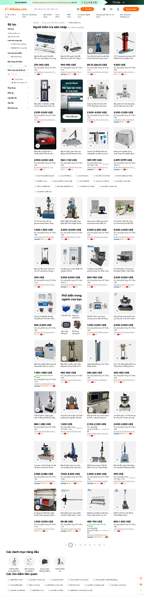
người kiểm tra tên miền (53, 585)
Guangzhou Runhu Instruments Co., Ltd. (98, 120)
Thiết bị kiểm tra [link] (75, 23)
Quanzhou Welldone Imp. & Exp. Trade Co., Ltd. (98, 535)
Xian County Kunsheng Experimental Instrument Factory (98, 72)
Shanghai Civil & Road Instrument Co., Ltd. (125, 380)
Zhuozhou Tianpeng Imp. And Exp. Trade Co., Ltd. (72, 167)
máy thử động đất (15, 585)
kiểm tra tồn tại (33, 585)
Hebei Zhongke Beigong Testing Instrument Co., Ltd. (72, 481)
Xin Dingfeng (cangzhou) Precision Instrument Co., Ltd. (45, 72)
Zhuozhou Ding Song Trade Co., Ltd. (45, 285)
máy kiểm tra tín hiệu (86, 186)
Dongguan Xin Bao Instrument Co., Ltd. (72, 285)
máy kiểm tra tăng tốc (117, 585)
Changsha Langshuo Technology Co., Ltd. (45, 529)
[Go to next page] (104, 545)
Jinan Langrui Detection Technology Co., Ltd (98, 167)
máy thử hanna (82, 176)
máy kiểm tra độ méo (43, 192)
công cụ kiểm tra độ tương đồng (105, 580)
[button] (78, 9)
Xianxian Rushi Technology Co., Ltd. (98, 285)
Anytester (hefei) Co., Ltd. (43, 167)
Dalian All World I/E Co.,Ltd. (71, 237)
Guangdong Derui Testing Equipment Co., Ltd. (125, 120)
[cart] (111, 9)
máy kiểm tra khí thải (101, 176)
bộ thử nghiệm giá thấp (123, 176)
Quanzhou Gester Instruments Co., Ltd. (125, 285)
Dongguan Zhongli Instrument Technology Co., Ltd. (125, 431)
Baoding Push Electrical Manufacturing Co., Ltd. (98, 481)
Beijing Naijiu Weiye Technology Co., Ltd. (98, 433)
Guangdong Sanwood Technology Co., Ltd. (125, 167)
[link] (141, 578)
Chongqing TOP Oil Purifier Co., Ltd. (45, 237)
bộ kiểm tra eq (41, 181)
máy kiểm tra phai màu (36, 580)
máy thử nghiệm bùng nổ (44, 176)
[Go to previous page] (66, 545)
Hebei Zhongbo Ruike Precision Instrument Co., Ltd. (72, 72)
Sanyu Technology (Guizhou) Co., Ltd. (45, 120)
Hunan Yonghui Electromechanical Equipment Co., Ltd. (72, 431)
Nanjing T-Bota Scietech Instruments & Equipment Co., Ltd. (125, 237)
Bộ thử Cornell (73, 585)
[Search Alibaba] (54, 9)
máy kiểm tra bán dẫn (121, 181)
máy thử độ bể (83, 181)
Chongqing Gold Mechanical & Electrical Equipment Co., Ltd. (98, 332)
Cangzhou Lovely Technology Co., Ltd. (72, 529)
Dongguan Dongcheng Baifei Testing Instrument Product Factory (125, 332)
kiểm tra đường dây (42, 186)
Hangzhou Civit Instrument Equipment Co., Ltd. (45, 332)
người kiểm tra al (37, 590)
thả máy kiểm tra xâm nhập (61, 181)
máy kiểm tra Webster (16, 590)
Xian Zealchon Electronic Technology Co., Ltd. (125, 72)
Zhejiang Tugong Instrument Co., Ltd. (72, 380)
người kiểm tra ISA (15, 580)
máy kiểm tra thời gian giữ (94, 585)
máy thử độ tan (64, 176)
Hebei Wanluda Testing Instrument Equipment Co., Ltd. (125, 481)
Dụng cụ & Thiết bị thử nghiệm (53, 23)
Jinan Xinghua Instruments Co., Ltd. (125, 529)
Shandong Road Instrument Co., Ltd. (98, 237)
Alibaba (36, 23)
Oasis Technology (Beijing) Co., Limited (98, 380)
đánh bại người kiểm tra (64, 186)
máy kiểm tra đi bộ (55, 590)
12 (99, 545)
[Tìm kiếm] (87, 9)
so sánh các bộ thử (101, 181)
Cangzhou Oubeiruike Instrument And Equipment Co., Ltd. (45, 384)
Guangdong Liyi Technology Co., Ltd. (45, 481)
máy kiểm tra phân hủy (108, 186)
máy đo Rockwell (56, 580)
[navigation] (18, 284)
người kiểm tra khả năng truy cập (80, 590)
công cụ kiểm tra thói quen (78, 580)
